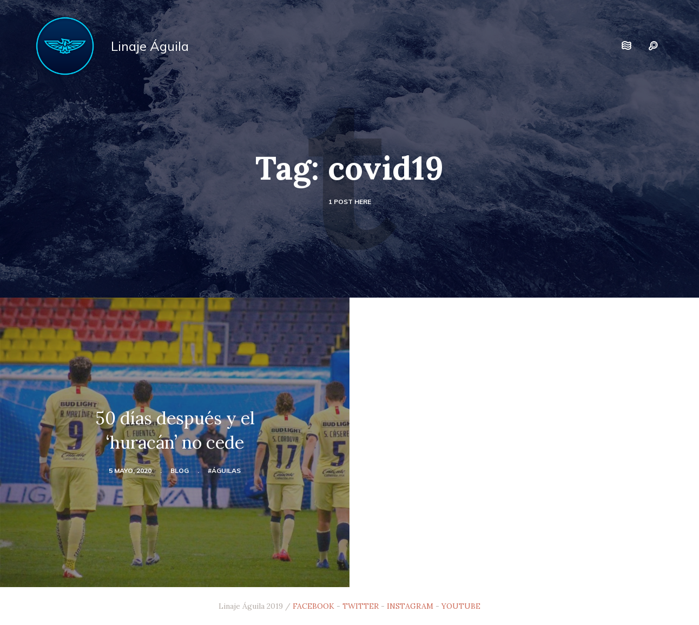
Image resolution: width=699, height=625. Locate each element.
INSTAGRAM (410, 606)
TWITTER (360, 606)
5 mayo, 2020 (130, 470)
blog (179, 470)
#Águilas (224, 470)
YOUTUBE (460, 606)
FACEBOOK (313, 606)
